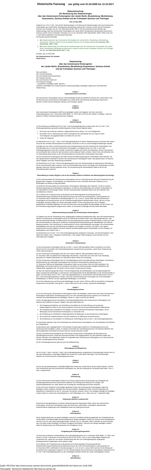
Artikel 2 (48, 25)
